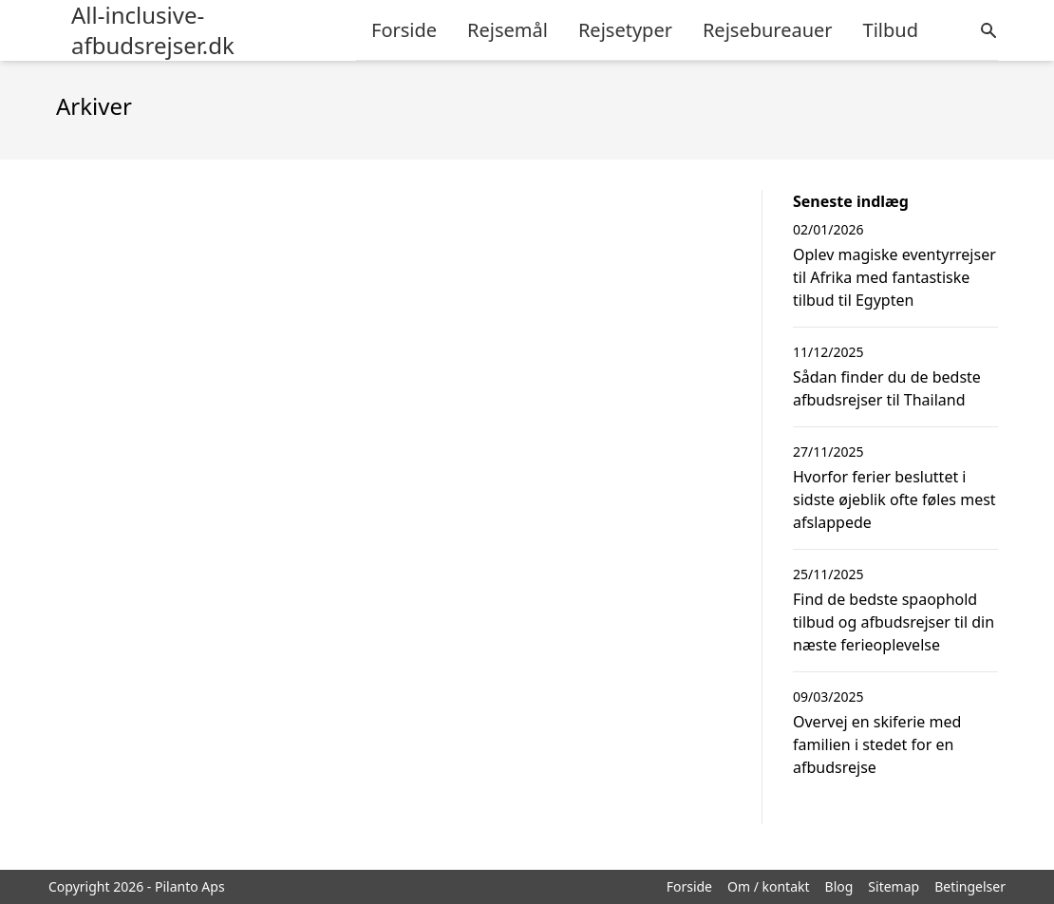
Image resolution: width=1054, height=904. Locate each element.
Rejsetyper (625, 30)
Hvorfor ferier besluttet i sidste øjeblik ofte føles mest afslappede (894, 499)
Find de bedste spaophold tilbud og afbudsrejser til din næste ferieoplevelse (893, 622)
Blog (839, 886)
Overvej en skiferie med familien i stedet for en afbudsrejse (877, 744)
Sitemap (893, 886)
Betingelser (970, 886)
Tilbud (890, 30)
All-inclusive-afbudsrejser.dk (153, 30)
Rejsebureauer (768, 30)
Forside (404, 30)
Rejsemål (507, 30)
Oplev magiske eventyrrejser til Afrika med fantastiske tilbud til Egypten (894, 277)
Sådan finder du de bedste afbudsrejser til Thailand (887, 388)
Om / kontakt (768, 886)
